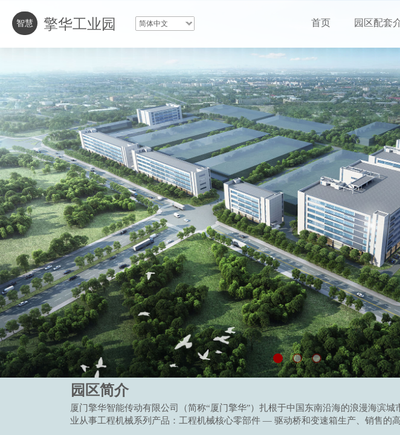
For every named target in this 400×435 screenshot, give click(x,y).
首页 (321, 23)
